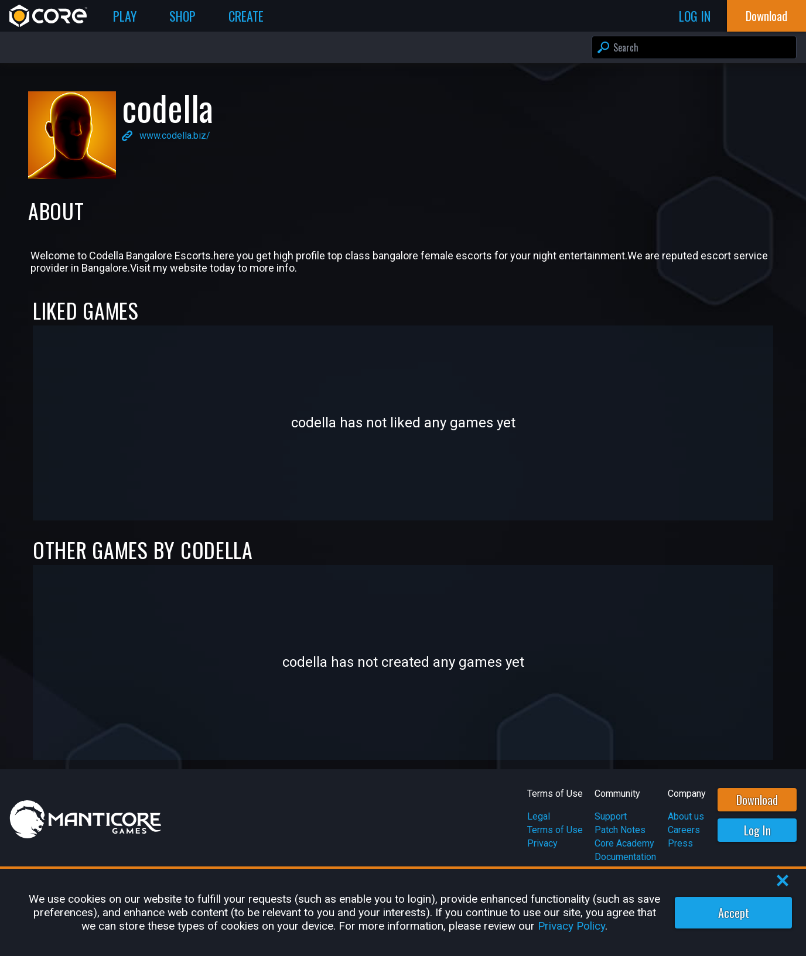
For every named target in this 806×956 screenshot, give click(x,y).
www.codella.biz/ (174, 135)
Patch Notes (620, 829)
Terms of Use (555, 829)
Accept (733, 912)
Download (757, 799)
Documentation (625, 856)
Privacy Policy (571, 926)
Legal (538, 816)
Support (611, 816)
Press (680, 843)
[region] (403, 912)
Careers (684, 829)
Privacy (542, 843)
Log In (757, 830)
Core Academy (624, 843)
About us (686, 816)
